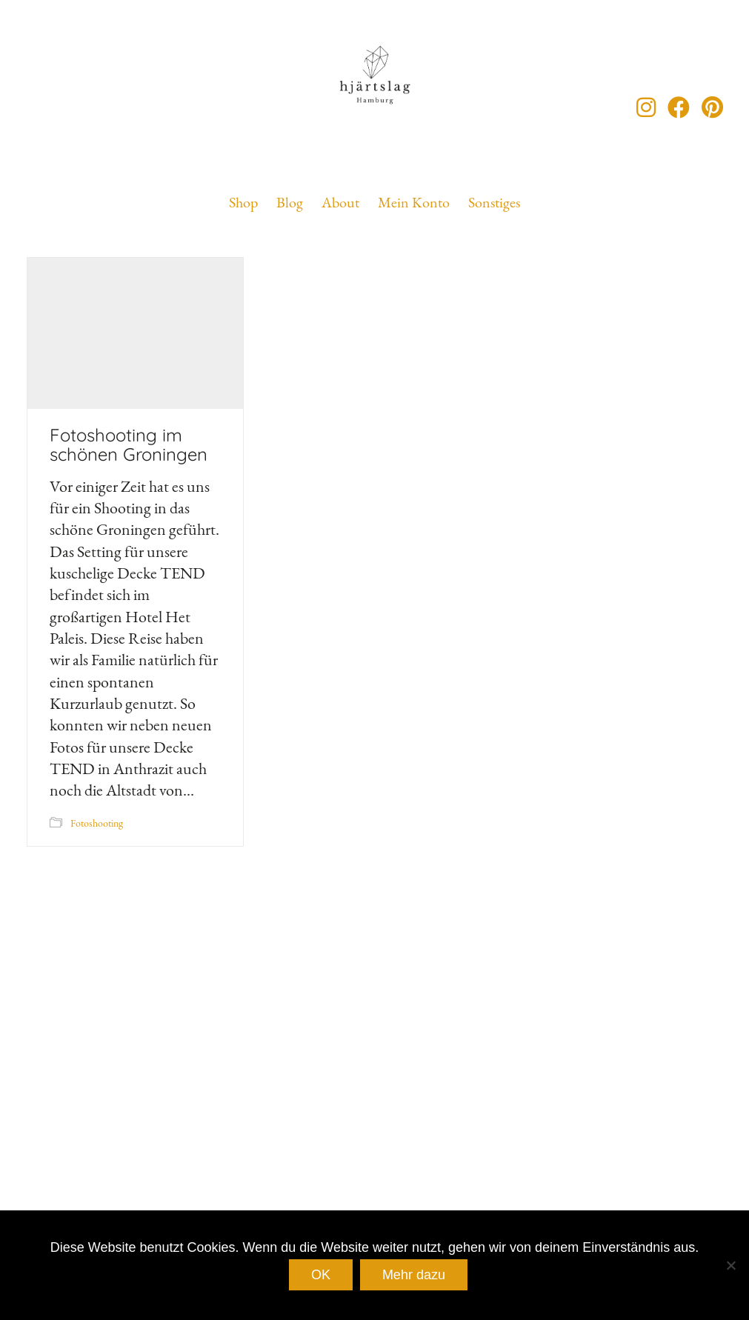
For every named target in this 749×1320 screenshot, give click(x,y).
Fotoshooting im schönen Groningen (128, 444)
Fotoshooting (96, 823)
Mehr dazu (413, 1274)
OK (320, 1274)
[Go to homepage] (375, 107)
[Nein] (730, 1265)
